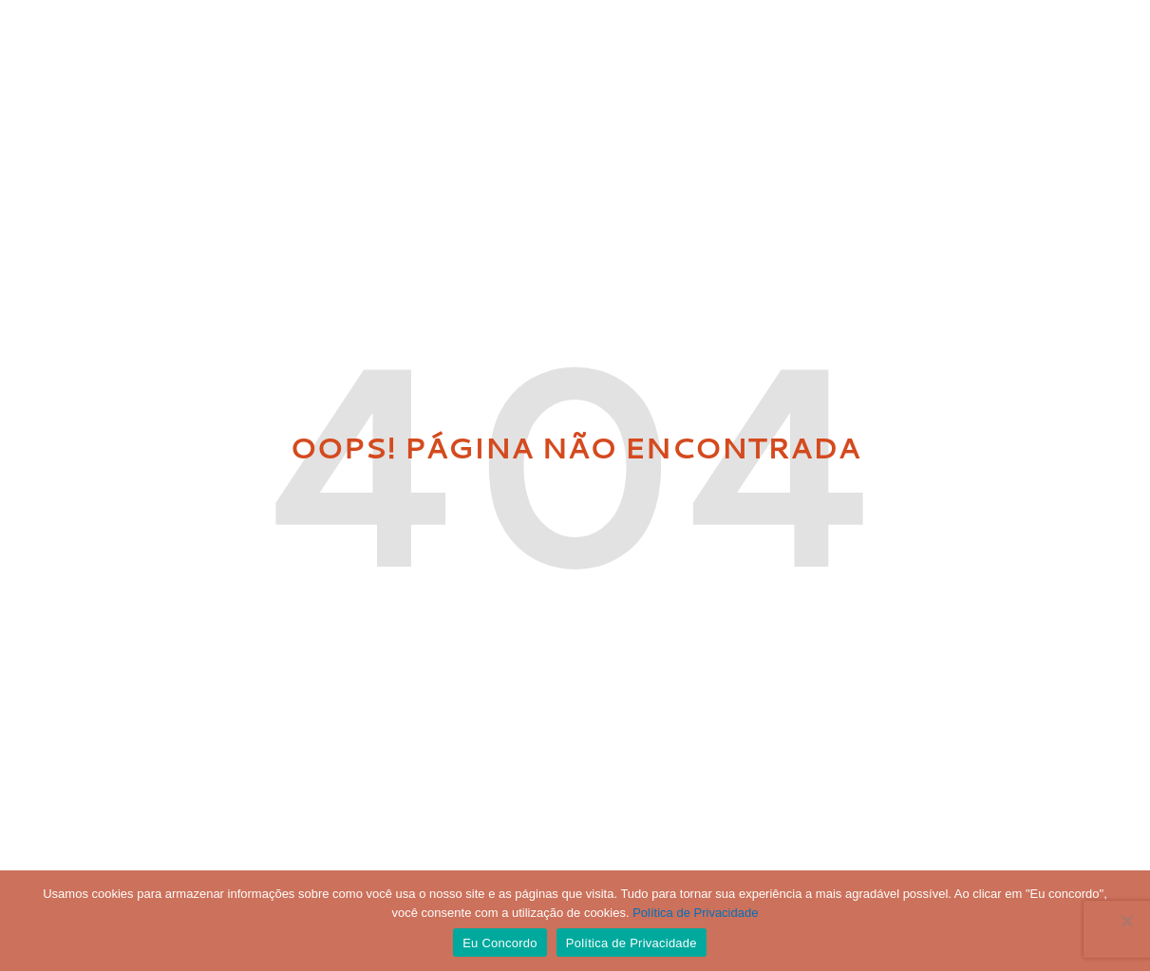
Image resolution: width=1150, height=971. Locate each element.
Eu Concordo (499, 943)
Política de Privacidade (695, 913)
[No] (1126, 920)
